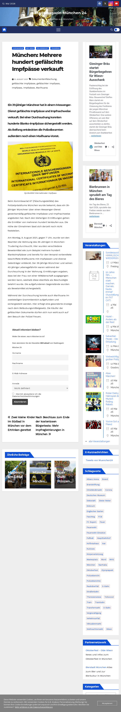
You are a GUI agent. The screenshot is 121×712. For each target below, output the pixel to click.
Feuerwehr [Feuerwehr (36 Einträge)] (92, 527)
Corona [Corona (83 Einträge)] (108, 490)
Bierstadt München (96, 667)
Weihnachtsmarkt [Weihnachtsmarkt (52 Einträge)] (95, 629)
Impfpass (17, 87)
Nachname (17, 363)
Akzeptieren (107, 703)
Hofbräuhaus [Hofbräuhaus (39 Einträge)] (93, 543)
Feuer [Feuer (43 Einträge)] (102, 522)
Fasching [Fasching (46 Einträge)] (91, 517)
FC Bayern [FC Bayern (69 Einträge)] (91, 522)
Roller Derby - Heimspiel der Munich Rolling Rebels (113, 399)
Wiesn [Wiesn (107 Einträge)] (109, 629)
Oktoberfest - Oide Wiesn (99, 650)
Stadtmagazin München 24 (60, 13)
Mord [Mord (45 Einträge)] (103, 559)
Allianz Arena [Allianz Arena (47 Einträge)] (93, 479)
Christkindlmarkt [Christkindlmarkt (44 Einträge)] (94, 490)
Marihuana (42, 87)
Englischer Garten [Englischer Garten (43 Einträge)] (95, 511)
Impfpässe (29, 87)
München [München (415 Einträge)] (91, 565)
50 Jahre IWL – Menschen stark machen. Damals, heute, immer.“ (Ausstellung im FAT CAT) (112, 286)
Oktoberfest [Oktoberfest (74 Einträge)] (92, 570)
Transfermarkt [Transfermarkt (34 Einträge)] (93, 608)
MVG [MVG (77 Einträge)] (111, 559)
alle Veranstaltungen (99, 441)
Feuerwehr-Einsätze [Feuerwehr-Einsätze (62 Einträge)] (96, 533)
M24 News (30, 48)
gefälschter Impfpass (48, 83)
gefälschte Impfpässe (23, 83)
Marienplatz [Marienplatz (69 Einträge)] (92, 559)
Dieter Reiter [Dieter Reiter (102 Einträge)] (105, 500)
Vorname (16, 353)
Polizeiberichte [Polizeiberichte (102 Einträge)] (94, 581)
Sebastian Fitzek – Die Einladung (112, 339)
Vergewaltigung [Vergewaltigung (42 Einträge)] (94, 613)
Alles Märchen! (110, 374)
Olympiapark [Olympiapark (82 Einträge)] (107, 570)
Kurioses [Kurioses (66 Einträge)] (91, 549)
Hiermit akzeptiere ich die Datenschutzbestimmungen (26, 395)
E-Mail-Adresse (19, 373)
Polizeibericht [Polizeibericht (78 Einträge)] (93, 575)
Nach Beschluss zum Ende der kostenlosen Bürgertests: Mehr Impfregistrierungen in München (52, 426)
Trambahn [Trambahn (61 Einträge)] (100, 602)
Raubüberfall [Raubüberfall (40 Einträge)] (93, 586)
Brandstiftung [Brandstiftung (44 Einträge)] (93, 484)
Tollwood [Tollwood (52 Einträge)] (109, 597)
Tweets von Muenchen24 (99, 460)
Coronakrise (18, 48)
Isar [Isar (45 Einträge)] (104, 543)
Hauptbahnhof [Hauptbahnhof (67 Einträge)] (104, 538)
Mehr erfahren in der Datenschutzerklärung (33, 707)
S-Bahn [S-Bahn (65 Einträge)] (105, 586)
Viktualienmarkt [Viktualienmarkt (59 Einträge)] (94, 624)
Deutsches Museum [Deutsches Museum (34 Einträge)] (96, 495)
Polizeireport (42, 48)
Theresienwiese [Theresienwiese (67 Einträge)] (94, 597)
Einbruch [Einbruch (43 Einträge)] (91, 506)
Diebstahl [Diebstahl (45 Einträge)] (91, 500)
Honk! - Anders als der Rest (111, 319)
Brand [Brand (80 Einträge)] (105, 479)
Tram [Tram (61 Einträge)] (89, 602)
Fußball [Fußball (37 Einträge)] (90, 538)
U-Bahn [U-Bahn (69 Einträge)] (106, 608)
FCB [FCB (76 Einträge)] (100, 517)
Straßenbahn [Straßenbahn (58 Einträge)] (93, 591)
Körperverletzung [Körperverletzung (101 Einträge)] (95, 554)
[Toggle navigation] (58, 29)
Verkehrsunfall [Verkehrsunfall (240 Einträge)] (93, 618)
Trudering (55, 48)
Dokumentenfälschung (44, 79)
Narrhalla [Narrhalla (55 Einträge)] (102, 565)
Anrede (15, 383)
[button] (111, 29)
